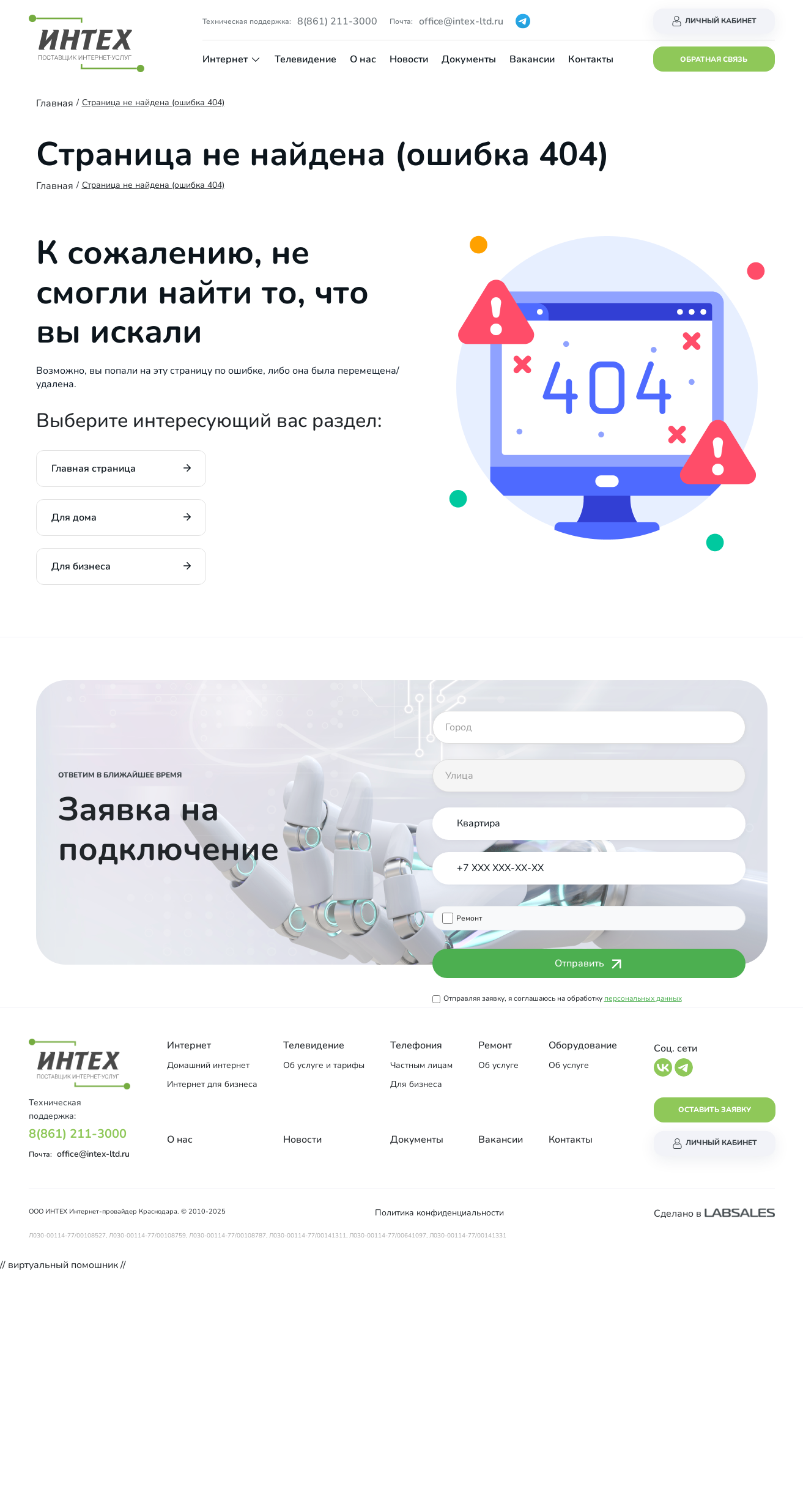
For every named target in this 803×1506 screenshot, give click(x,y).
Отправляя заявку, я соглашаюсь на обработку (562, 998)
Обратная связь (713, 59)
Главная (54, 103)
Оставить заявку (714, 1110)
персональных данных (643, 998)
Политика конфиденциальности (439, 1213)
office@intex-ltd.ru (461, 21)
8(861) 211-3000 (337, 21)
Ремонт (469, 918)
